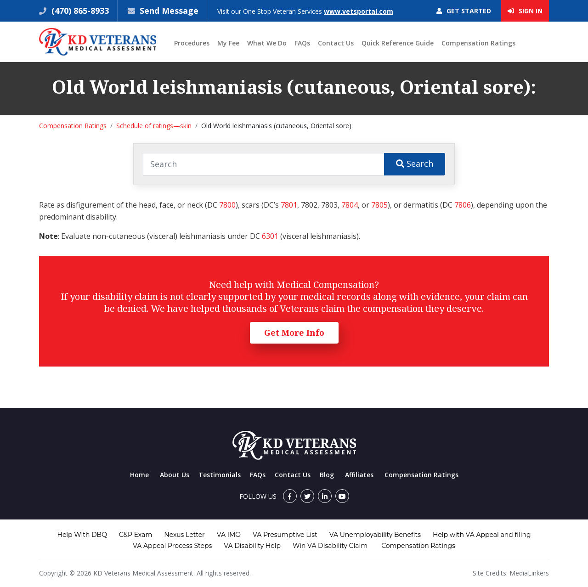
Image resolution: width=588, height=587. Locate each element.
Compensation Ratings (478, 43)
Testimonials (219, 474)
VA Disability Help (252, 546)
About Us (174, 474)
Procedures (191, 43)
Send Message (169, 10)
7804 (349, 205)
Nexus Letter (184, 535)
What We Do (267, 43)
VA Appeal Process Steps (172, 546)
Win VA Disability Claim (330, 546)
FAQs (302, 43)
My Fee (228, 43)
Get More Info (294, 332)
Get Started (463, 10)
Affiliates (359, 474)
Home (139, 474)
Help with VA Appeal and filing (482, 535)
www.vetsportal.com (358, 11)
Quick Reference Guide (398, 43)
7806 (462, 205)
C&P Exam (135, 535)
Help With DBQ (82, 535)
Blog (327, 474)
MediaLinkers (529, 573)
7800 (227, 205)
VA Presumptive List (285, 535)
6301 (270, 236)
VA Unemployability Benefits (375, 535)
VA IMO (229, 535)
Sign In (525, 10)
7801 (289, 205)
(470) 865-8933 (79, 10)
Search (414, 163)
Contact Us (336, 43)
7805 (379, 205)
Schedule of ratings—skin (154, 125)
